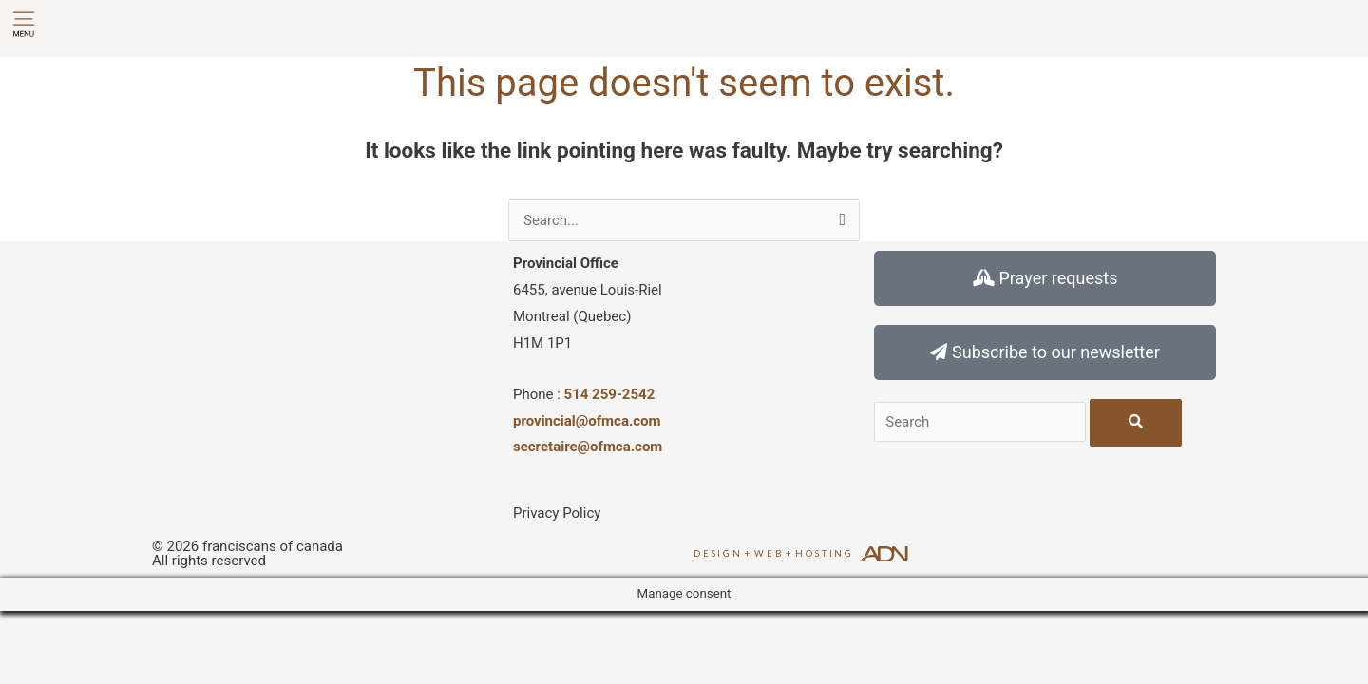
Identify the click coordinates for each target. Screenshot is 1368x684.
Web (768, 553)
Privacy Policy (556, 513)
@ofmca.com (620, 446)
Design (718, 553)
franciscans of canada (272, 546)
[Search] (1136, 422)
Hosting (824, 553)
